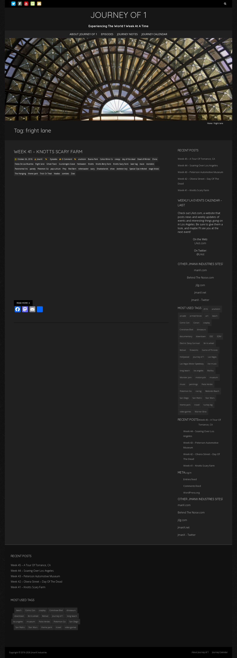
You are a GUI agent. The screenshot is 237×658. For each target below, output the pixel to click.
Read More (23, 303)
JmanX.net (200, 292)
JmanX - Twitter (200, 300)
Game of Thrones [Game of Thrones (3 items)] (210, 350)
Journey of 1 (57, 616)
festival (45, 616)
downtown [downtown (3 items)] (201, 336)
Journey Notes (127, 34)
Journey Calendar (154, 34)
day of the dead (128, 159)
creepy (117, 159)
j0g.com (200, 285)
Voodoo (57, 173)
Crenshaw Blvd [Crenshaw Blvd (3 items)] (186, 329)
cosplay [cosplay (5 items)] (206, 322)
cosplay (42, 610)
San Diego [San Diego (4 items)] (184, 397)
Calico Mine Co (106, 159)
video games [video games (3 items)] (185, 411)
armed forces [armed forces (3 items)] (196, 315)
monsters (150, 164)
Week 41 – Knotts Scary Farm (48, 151)
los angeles (18, 621)
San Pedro (20, 627)
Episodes (107, 34)
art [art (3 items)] (207, 315)
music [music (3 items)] (182, 384)
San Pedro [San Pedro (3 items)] (197, 397)
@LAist (200, 254)
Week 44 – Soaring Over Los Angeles (198, 165)
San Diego (73, 621)
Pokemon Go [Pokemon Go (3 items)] (186, 391)
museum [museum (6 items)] (214, 377)
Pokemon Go (43, 168)
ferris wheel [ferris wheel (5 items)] (209, 343)
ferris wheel (33, 616)
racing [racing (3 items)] (198, 391)
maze (142, 164)
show (112, 168)
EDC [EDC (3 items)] (211, 336)
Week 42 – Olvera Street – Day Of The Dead (36, 581)
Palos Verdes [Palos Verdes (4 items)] (207, 384)
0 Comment (67, 159)
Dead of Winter (143, 159)
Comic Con (30, 610)
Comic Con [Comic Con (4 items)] (185, 322)
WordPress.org (191, 492)
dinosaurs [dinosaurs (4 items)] (201, 329)
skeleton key (122, 168)
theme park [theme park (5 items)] (185, 404)
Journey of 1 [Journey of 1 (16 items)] (198, 356)
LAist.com (200, 243)
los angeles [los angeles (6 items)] (198, 370)
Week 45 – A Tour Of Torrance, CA (196, 158)
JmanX (39, 159)
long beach (72, 616)
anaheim (82, 159)
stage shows (154, 168)
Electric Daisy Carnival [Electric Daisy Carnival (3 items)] (190, 343)
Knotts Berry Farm (103, 164)
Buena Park (93, 159)
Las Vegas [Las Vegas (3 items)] (212, 356)
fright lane (39, 164)
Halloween (81, 164)
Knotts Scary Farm (120, 164)
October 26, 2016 (25, 159)
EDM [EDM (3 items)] (219, 336)
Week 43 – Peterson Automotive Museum (200, 172)
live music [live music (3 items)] (212, 363)
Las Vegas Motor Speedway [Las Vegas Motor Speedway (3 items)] (192, 363)
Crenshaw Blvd (56, 610)
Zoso (73, 173)
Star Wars (33, 627)
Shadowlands (102, 168)
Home (209, 123)
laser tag (134, 164)
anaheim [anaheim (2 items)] (216, 309)
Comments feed (192, 486)
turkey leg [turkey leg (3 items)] (208, 404)
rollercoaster (83, 168)
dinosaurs (71, 610)
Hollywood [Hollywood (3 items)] (184, 356)
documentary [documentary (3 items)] (186, 336)
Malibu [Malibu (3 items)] (210, 370)
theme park (33, 173)
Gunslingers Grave (67, 164)
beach (18, 610)
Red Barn (72, 168)
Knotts (91, 164)
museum (31, 621)
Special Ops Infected (138, 168)
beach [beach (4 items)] (215, 315)
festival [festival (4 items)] (183, 350)
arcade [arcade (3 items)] (183, 315)
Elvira (154, 159)
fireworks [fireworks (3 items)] (194, 350)
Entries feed (190, 479)
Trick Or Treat (46, 173)
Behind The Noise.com (200, 277)
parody (33, 168)
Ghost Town (51, 164)
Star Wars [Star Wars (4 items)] (210, 397)
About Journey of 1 (83, 34)
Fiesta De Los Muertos (24, 164)
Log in (188, 472)
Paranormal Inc (21, 168)
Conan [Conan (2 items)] (196, 322)
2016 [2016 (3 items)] (205, 309)
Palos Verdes (44, 621)
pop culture (56, 168)
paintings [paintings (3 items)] (193, 384)
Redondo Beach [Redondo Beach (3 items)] (212, 391)
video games (70, 627)
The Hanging (20, 173)
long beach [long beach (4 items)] (185, 370)
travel (58, 627)
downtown (19, 616)
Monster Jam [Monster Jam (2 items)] (186, 377)
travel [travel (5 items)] (197, 404)
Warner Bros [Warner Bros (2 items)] (200, 411)
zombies (65, 173)
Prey (64, 168)
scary (93, 168)
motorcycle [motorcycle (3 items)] (201, 377)
